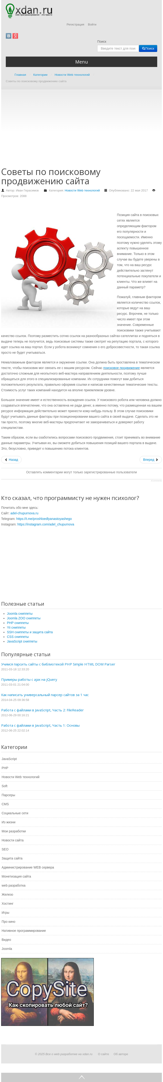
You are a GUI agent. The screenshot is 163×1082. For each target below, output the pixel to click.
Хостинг (7, 903)
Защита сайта (12, 858)
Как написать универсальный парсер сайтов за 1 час (45, 694)
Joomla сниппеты (20, 613)
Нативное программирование (24, 930)
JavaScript (9, 759)
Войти (92, 24)
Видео (6, 940)
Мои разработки (14, 831)
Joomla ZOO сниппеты (24, 618)
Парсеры (8, 795)
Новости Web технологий (82, 190)
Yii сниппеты (16, 627)
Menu (81, 62)
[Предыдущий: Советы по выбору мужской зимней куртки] (11, 459)
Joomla (7, 949)
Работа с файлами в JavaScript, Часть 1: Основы (40, 725)
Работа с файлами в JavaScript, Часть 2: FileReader (42, 710)
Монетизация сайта (16, 876)
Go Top (81, 1077)
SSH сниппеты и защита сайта (30, 632)
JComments (156, 481)
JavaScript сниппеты (22, 641)
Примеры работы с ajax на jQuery (29, 679)
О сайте (103, 1054)
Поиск (101, 41)
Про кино (8, 921)
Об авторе (121, 1054)
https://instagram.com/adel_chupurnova (45, 524)
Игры (5, 912)
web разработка (13, 885)
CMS (5, 804)
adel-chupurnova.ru (24, 513)
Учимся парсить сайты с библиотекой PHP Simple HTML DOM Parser (58, 664)
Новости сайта (13, 840)
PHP (5, 768)
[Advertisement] (82, 130)
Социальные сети (15, 813)
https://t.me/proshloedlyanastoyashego (44, 519)
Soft (4, 786)
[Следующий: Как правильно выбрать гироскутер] (151, 459)
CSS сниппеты (18, 637)
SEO (5, 849)
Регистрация (75, 24)
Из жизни (9, 822)
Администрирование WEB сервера (28, 867)
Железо (7, 894)
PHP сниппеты (18, 623)
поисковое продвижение (121, 368)
